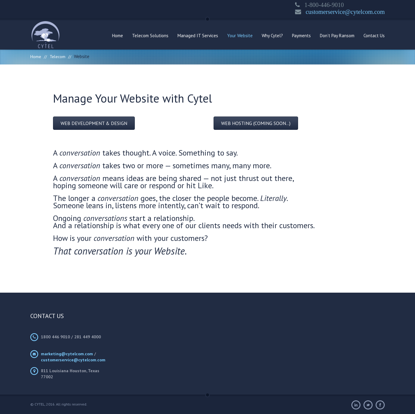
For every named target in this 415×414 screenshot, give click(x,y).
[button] (94, 123)
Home (117, 35)
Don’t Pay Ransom (337, 35)
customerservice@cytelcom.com (343, 12)
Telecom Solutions (150, 35)
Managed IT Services (198, 35)
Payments (301, 35)
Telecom (57, 56)
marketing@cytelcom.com (67, 353)
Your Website (240, 35)
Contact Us (374, 35)
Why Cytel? (272, 35)
